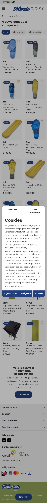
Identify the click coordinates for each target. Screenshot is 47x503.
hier (35, 273)
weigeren (26, 293)
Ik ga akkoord (10, 293)
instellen (39, 293)
